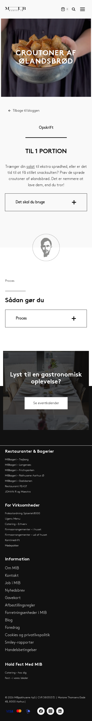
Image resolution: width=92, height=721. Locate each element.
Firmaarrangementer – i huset (23, 529)
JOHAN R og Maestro (18, 491)
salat (30, 166)
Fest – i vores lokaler (16, 678)
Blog (8, 620)
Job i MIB (12, 583)
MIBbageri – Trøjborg (17, 459)
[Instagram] (50, 711)
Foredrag (12, 627)
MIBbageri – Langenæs (18, 465)
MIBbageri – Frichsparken (19, 470)
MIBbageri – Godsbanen (18, 481)
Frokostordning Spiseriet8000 (22, 513)
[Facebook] (41, 711)
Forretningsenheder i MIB (26, 612)
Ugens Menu (12, 518)
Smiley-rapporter (19, 642)
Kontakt (12, 575)
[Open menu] (83, 9)
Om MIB (12, 568)
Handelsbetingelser (21, 650)
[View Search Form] (75, 9)
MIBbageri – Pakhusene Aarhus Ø (24, 475)
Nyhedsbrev (15, 590)
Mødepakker (12, 545)
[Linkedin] (60, 711)
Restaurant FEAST (16, 486)
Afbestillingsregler (20, 605)
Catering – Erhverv (16, 524)
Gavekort (13, 598)
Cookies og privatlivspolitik (27, 635)
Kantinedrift (12, 540)
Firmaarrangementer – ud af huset (26, 535)
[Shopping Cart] (65, 9)
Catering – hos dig (15, 672)
